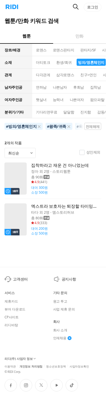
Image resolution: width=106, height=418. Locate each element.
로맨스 (41, 49)
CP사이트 (12, 317)
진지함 (85, 112)
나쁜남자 (60, 87)
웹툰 (26, 36)
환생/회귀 (64, 62)
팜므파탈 (97, 99)
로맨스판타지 (63, 49)
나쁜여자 (77, 99)
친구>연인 (88, 74)
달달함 (68, 112)
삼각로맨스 (65, 74)
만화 (79, 36)
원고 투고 (60, 301)
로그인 (92, 7)
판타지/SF (88, 49)
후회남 (78, 87)
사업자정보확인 (79, 365)
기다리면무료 (46, 112)
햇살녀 (41, 99)
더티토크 (43, 62)
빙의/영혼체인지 (91, 62)
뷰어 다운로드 (15, 309)
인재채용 (62, 338)
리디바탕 (11, 325)
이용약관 (10, 365)
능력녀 (58, 99)
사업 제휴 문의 (64, 309)
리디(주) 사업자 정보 (20, 359)
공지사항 (64, 279)
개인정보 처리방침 (31, 365)
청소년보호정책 (56, 365)
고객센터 (16, 279)
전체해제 (93, 126)
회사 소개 (60, 330)
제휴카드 (11, 301)
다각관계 (43, 74)
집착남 (95, 87)
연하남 (41, 87)
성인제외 (89, 152)
